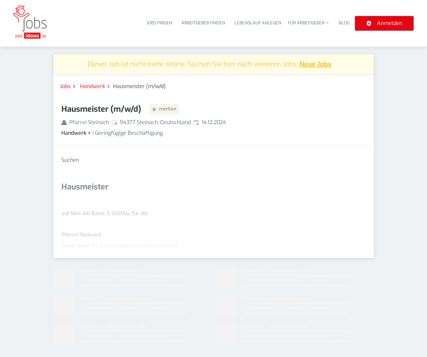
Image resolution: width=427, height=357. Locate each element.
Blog (344, 23)
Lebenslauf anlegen (258, 23)
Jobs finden (159, 23)
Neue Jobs (315, 64)
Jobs (65, 86)
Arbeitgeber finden (203, 23)
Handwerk (92, 86)
